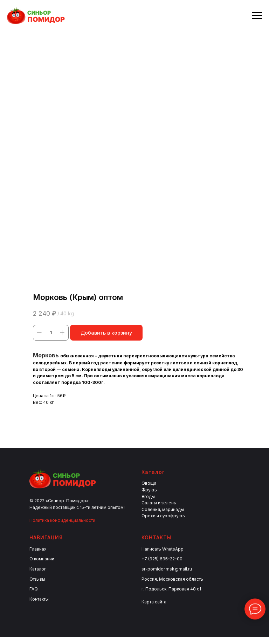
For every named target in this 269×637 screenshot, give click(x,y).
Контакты (39, 599)
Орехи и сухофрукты (164, 515)
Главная (38, 549)
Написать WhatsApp (163, 549)
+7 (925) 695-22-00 (162, 558)
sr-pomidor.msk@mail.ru (167, 569)
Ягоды (148, 496)
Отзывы (37, 579)
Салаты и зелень (159, 502)
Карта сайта (154, 601)
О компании (41, 558)
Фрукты (150, 489)
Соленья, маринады (163, 509)
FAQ (33, 589)
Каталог (37, 569)
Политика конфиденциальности (62, 520)
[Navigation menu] (257, 15)
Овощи (149, 483)
